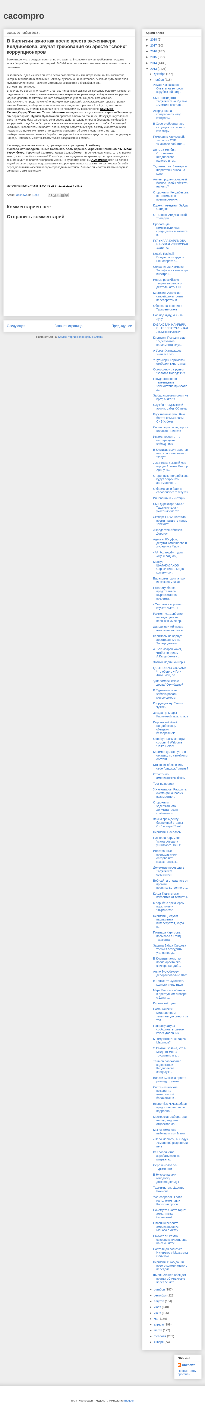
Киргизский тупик (165, 1003)
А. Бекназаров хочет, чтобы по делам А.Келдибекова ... (167, 652)
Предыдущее (122, 326)
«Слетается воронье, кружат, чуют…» (167, 606)
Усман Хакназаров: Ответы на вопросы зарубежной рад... (168, 88)
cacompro (23, 15)
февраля (160, 1336)
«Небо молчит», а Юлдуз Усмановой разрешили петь (170, 1142)
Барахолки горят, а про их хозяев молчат (169, 580)
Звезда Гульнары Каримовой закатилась (170, 714)
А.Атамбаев (99, 159)
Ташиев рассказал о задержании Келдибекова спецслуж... (167, 1066)
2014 (154, 63)
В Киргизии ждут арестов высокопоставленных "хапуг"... (170, 453)
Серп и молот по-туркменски (165, 1167)
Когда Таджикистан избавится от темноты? (170, 895)
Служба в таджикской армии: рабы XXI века (170, 406)
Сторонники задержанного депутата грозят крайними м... (165, 808)
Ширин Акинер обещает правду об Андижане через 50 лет (169, 1278)
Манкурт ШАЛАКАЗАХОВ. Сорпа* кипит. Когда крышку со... (168, 567)
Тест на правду (163, 783)
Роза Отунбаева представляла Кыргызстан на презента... (165, 593)
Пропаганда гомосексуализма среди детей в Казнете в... (170, 229)
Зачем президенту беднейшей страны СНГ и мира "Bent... (168, 822)
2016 (154, 51)
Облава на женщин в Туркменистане (167, 307)
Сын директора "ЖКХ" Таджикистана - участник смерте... (168, 507)
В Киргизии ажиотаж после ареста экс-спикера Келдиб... (167, 962)
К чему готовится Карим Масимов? (169, 1040)
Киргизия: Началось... (168, 832)
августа (159, 1301)
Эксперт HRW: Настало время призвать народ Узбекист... (170, 520)
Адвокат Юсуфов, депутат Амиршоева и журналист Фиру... (170, 543)
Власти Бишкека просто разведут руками (169, 1079)
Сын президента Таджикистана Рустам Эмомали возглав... (170, 101)
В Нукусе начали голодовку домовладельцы (166, 1178)
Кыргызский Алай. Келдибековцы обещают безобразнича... (165, 728)
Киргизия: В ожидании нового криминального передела (170, 1265)
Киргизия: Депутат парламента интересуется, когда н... (168, 921)
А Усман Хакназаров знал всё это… (167, 352)
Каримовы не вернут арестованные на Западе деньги (167, 639)
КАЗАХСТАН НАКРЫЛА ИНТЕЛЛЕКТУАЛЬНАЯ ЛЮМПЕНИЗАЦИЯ (170, 328)
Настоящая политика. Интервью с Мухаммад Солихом (170, 1252)
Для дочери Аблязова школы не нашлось (168, 628)
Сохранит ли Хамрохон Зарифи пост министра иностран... (170, 270)
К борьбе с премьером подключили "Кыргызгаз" (168, 906)
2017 (154, 45)
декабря (160, 74)
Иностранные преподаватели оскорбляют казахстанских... (166, 856)
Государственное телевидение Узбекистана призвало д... (170, 384)
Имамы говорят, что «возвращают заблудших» (166, 440)
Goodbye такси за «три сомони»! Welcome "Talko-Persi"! (169, 742)
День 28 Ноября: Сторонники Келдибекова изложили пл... (165, 155)
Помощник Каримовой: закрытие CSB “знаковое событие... (169, 140)
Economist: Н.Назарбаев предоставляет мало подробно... (170, 1107)
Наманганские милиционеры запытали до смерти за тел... (170, 1014)
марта (158, 1330)
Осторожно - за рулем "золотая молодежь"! (169, 371)
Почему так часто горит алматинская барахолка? (169, 1213)
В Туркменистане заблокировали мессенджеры (165, 694)
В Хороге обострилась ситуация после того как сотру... (168, 127)
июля (158, 1307)
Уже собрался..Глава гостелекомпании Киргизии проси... (167, 1200)
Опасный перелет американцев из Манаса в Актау (166, 1226)
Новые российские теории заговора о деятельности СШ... (168, 283)
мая (157, 1318)
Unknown (188, 1365)
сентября (160, 1295)
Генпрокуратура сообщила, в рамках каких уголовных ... (168, 1029)
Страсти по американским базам (169, 776)
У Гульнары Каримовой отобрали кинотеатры (169, 361)
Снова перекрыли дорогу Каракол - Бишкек (170, 429)
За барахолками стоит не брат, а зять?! (170, 397)
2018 (154, 39)
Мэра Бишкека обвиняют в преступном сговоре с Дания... (170, 994)
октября (159, 1289)
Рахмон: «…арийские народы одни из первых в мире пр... (168, 617)
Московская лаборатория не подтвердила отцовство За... (170, 1120)
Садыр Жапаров (29, 112)
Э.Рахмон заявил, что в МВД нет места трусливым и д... (169, 1051)
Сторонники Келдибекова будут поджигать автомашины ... (170, 479)
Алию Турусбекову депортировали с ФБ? (170, 973)
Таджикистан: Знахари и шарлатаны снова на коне (170, 170)
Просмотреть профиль (187, 1372)
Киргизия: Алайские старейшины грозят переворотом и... (168, 296)
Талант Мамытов (54, 112)
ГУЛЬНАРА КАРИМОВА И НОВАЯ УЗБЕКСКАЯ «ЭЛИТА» (170, 244)
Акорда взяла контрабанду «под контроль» (167, 114)
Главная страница (68, 326)
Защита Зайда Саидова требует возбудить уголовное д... (169, 949)
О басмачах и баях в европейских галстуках (170, 490)
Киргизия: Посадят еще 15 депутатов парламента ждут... (169, 341)
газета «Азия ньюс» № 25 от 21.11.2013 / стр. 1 (51, 185)
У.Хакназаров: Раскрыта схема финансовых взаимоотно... (169, 793)
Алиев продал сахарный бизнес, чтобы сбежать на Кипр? (170, 183)
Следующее (16, 326)
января (159, 1342)
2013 (154, 68)
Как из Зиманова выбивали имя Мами (169, 1131)
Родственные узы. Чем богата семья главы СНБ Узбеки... (169, 418)
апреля (159, 1324)
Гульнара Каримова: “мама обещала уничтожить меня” (167, 841)
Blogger (129, 1400)
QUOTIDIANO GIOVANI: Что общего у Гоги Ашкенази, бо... (169, 671)
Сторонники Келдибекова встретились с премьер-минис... (170, 196)
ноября (159, 79)
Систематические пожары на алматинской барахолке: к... (165, 1093)
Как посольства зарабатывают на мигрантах (166, 1155)
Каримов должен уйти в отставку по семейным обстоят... (170, 755)
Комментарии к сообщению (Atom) (80, 336)
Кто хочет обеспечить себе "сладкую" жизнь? (170, 766)
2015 (154, 57)
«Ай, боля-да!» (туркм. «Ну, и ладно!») (168, 554)
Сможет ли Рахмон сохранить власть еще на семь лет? (170, 1239)
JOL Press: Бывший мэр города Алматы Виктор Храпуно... (170, 466)
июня (158, 1313)
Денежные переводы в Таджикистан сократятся (168, 871)
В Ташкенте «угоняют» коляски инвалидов (168, 982)
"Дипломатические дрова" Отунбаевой (168, 682)
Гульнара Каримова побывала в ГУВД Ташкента (167, 936)
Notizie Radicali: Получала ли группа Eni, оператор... (168, 257)
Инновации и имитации (169, 498)
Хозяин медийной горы (169, 662)
